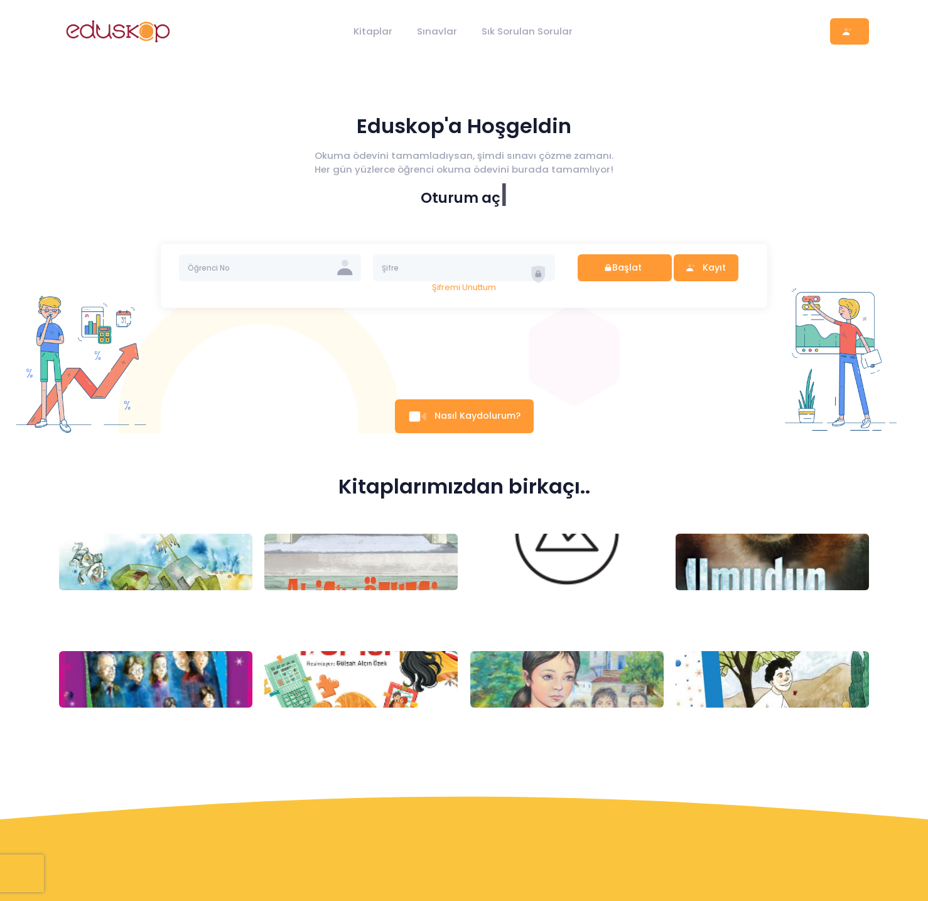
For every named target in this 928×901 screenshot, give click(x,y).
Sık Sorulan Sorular (527, 31)
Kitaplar (372, 31)
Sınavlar (437, 31)
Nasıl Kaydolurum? (464, 415)
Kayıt (705, 267)
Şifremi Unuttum (464, 287)
